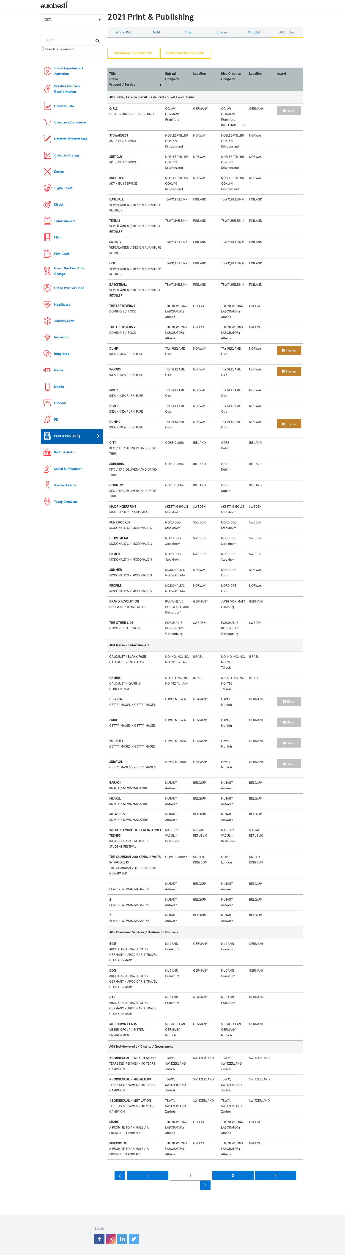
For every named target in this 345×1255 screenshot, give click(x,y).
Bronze (221, 32)
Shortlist (254, 32)
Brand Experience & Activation (68, 71)
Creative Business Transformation (67, 89)
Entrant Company (172, 76)
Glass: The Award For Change (69, 271)
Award (281, 74)
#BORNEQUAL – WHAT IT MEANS (132, 1058)
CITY (112, 443)
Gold (156, 32)
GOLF (113, 263)
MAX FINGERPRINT (122, 507)
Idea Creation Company (231, 76)
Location (199, 74)
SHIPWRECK (118, 1143)
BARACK (115, 783)
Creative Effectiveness (70, 139)
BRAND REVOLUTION (124, 601)
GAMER (114, 554)
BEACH (114, 406)
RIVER (113, 390)
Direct (58, 205)
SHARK (114, 1122)
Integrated (61, 354)
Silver (189, 32)
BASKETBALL (118, 285)
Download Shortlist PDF (133, 53)
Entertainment (64, 221)
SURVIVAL (116, 762)
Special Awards (65, 485)
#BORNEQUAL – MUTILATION (130, 1101)
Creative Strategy (66, 155)
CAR (112, 997)
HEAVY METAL (119, 538)
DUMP (113, 349)
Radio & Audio (64, 452)
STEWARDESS (118, 135)
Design (59, 172)
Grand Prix (123, 32)
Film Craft (61, 254)
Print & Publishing (67, 436)
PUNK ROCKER (119, 522)
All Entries (286, 32)
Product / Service (122, 85)
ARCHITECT (117, 178)
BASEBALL (116, 199)
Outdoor (60, 403)
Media (58, 370)
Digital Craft (63, 188)
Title (112, 74)
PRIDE (113, 720)
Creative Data (64, 106)
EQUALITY (116, 741)
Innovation (61, 337)
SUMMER (115, 570)
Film (57, 237)
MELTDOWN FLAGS (123, 1024)
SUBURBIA (116, 464)
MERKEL (115, 798)
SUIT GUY (115, 157)
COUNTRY (116, 485)
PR (56, 420)
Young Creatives (65, 502)
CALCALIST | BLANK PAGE (127, 657)
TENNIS (114, 221)
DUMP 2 (114, 422)
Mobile (59, 387)
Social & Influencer (68, 469)
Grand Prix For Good (69, 288)
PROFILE (115, 586)
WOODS (114, 369)
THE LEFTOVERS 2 (122, 327)
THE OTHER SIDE (121, 623)
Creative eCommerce (70, 122)
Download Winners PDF (185, 53)
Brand (113, 79)
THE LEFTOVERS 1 (122, 306)
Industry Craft (64, 321)
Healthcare (62, 305)
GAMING (115, 678)
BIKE (112, 944)
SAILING (115, 242)
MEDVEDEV (117, 814)
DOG (112, 971)
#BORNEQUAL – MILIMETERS (130, 1079)
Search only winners (57, 49)
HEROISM (116, 699)
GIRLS (113, 109)
